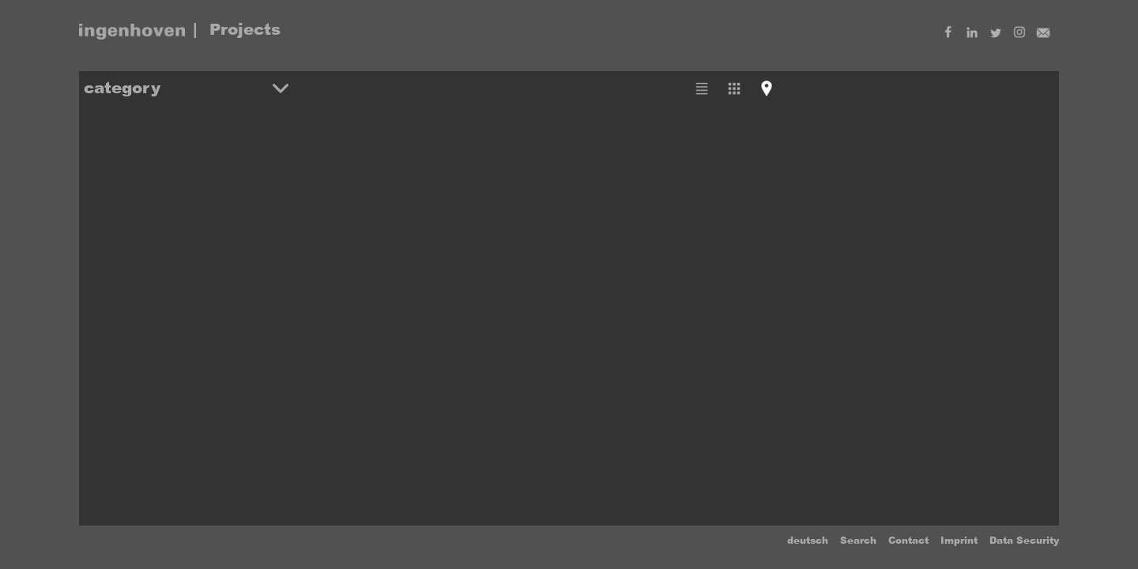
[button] (186, 88)
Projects (245, 29)
